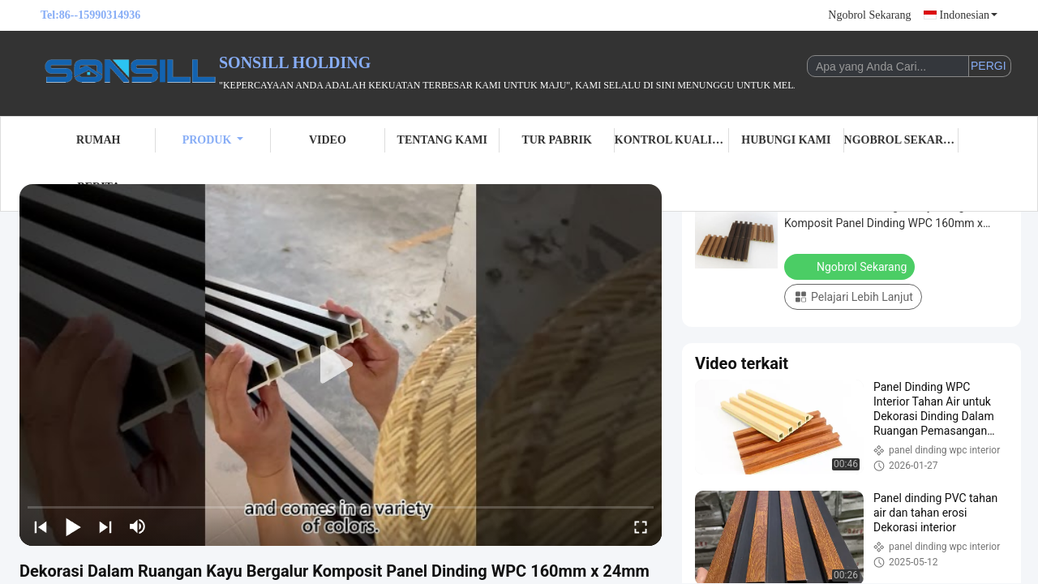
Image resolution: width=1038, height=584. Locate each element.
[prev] (40, 526)
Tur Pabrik (556, 140)
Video (327, 140)
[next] (105, 526)
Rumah (98, 140)
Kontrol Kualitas (672, 140)
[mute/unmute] (138, 526)
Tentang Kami (442, 140)
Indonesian (968, 15)
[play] (340, 365)
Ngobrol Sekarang (869, 15)
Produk (213, 140)
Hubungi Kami (785, 140)
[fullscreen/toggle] (640, 526)
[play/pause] (73, 526)
